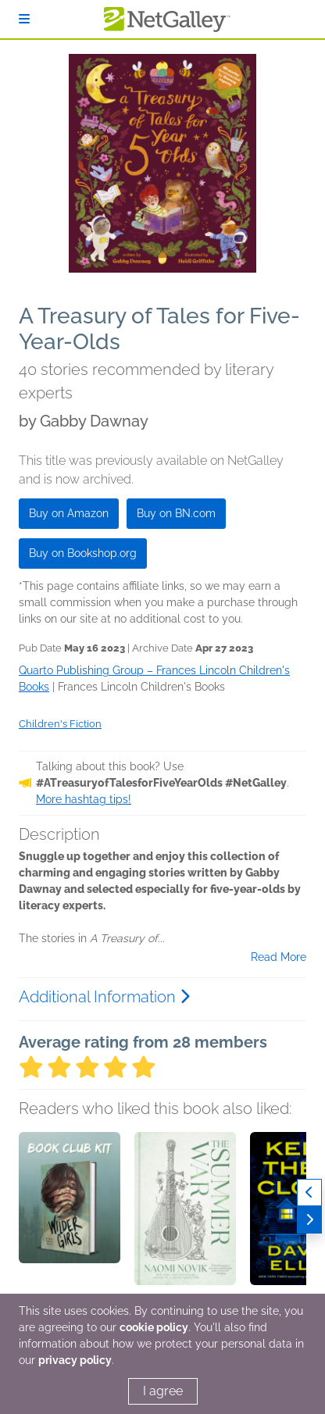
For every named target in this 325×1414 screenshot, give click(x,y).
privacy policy (75, 1360)
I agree (163, 1391)
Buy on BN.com (176, 513)
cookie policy (154, 1327)
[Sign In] (24, 19)
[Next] (309, 1220)
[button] (69, 1214)
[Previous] (309, 1192)
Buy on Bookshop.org (83, 553)
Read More (278, 957)
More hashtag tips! (83, 799)
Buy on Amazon (69, 513)
